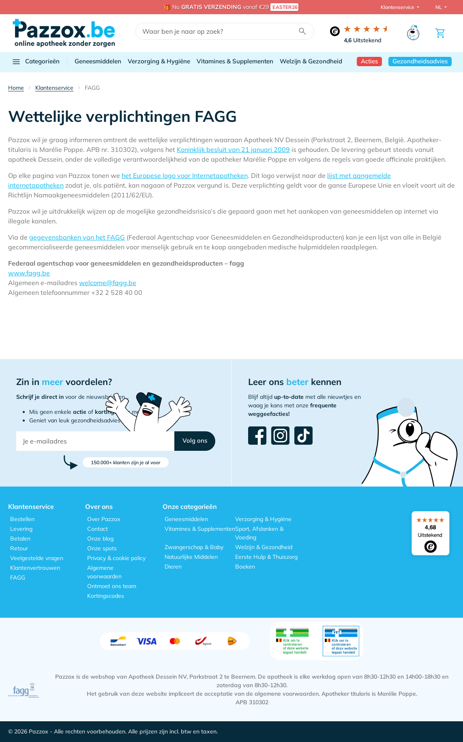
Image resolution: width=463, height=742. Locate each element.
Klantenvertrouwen (35, 567)
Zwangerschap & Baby (194, 547)
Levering (21, 528)
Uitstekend (363, 40)
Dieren (173, 566)
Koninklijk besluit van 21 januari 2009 (233, 149)
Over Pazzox (103, 519)
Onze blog (100, 538)
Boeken (245, 566)
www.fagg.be (29, 273)
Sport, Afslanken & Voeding (259, 533)
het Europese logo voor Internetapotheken (185, 175)
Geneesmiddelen (98, 61)
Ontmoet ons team (111, 586)
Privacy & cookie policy (116, 558)
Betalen (20, 538)
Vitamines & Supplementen (235, 61)
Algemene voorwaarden (104, 572)
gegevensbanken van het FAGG (77, 237)
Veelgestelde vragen (36, 558)
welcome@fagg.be (107, 283)
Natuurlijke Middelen (191, 556)
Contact (97, 528)
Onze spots (102, 548)
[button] (194, 441)
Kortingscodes (105, 595)
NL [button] (439, 7)
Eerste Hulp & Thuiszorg (266, 556)
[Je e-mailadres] (95, 441)
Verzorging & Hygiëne (159, 61)
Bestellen (22, 519)
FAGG (17, 577)
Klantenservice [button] (398, 7)
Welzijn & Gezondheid (311, 61)
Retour (19, 548)
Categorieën (35, 62)
